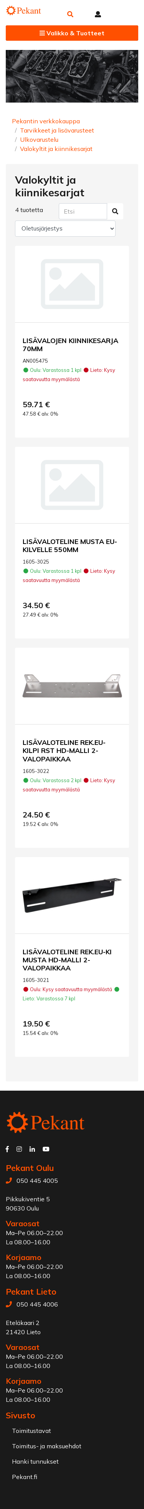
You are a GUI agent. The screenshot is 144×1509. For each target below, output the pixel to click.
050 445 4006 (37, 1304)
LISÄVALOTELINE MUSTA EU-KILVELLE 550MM (70, 545)
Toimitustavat (31, 1430)
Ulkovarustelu (39, 139)
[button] (70, 14)
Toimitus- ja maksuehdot (46, 1446)
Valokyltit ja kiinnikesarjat (56, 149)
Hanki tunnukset (35, 1461)
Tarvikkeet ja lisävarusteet (57, 130)
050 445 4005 (37, 1180)
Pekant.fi (24, 1477)
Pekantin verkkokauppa (46, 121)
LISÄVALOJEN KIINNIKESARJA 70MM (70, 344)
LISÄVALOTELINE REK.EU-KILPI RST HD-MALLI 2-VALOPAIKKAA (64, 750)
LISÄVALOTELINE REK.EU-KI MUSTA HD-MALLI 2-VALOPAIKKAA (67, 959)
